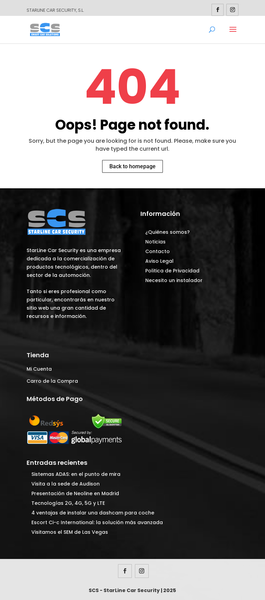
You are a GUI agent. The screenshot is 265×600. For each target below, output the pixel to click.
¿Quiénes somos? (167, 232)
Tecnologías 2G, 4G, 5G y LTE (68, 503)
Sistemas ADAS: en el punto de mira (75, 474)
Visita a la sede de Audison (65, 483)
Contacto (157, 251)
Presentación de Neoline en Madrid (75, 493)
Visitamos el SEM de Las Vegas (69, 532)
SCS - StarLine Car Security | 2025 (132, 590)
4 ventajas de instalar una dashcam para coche (92, 512)
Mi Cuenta (39, 369)
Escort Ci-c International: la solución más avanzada (97, 522)
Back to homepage (132, 166)
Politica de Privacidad (172, 270)
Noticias (155, 241)
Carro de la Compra (52, 381)
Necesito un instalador (174, 280)
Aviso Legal (159, 261)
